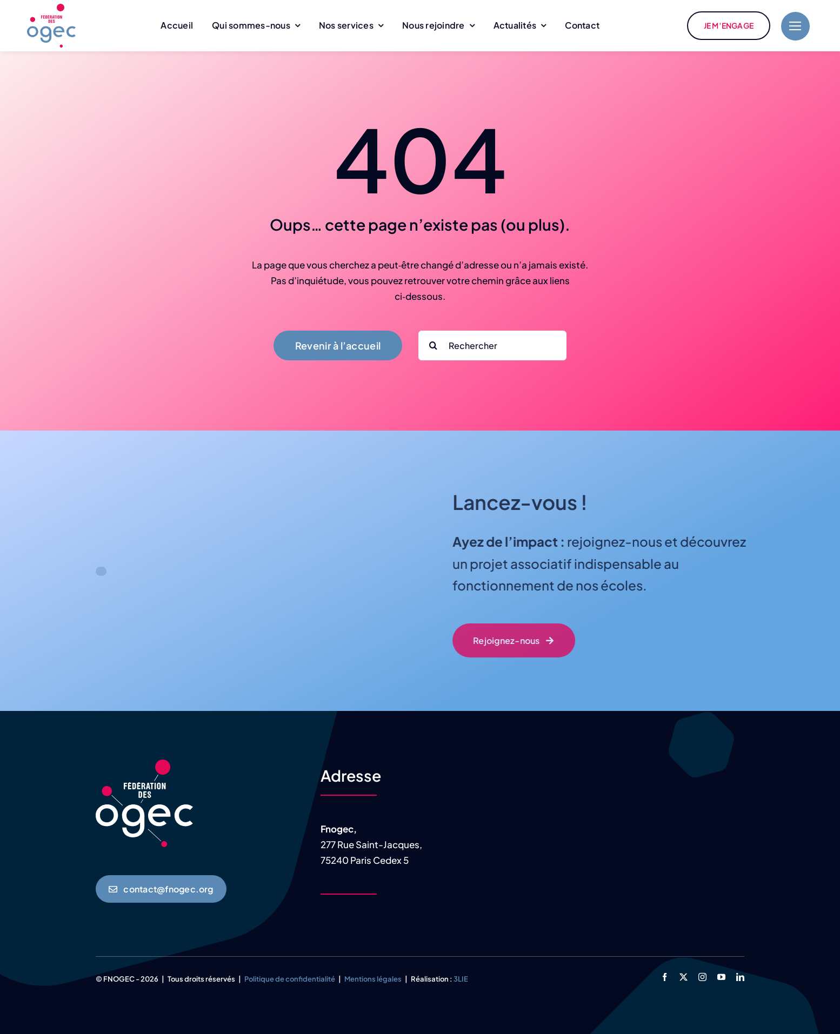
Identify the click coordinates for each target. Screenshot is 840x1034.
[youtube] (721, 977)
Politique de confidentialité (289, 979)
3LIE (461, 979)
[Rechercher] (492, 345)
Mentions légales (373, 979)
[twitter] (683, 977)
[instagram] (702, 977)
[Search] (433, 345)
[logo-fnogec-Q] (51, 8)
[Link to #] (795, 26)
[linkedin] (740, 977)
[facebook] (665, 977)
